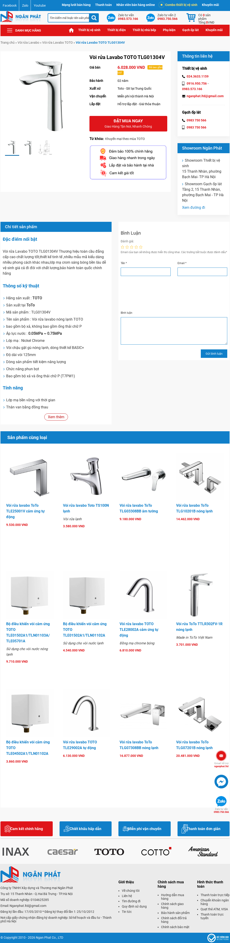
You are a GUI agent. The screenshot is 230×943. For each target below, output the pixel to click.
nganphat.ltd (221, 765)
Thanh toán (103, 5)
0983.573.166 (192, 89)
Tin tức (127, 912)
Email (182, 263)
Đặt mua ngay (128, 123)
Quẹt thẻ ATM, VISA (214, 909)
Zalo (25, 5)
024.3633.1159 (198, 76)
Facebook (10, 5)
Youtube (40, 5)
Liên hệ (127, 896)
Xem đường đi (193, 207)
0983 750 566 (196, 120)
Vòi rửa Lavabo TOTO (57, 42)
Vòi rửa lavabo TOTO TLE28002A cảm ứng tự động (139, 630)
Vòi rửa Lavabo (28, 42)
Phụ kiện (169, 30)
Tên (124, 263)
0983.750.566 (221, 811)
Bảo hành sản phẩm (175, 913)
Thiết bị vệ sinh (89, 30)
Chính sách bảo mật (175, 927)
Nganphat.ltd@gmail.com (28, 906)
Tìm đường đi (131, 901)
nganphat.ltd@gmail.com (205, 96)
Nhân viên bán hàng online (135, 5)
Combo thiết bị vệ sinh (179, 5)
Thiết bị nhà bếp (144, 30)
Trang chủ (71, 30)
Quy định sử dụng (134, 906)
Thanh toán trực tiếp (215, 895)
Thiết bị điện (116, 30)
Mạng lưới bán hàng (76, 5)
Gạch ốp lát (190, 30)
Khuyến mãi (210, 5)
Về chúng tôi (130, 890)
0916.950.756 (197, 83)
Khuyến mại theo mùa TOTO (125, 139)
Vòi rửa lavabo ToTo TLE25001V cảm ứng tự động (25, 511)
